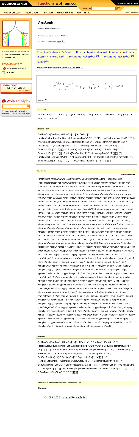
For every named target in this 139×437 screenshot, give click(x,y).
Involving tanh (57, 57)
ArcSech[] (67, 52)
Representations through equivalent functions (97, 52)
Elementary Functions (47, 52)
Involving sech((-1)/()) (84, 57)
